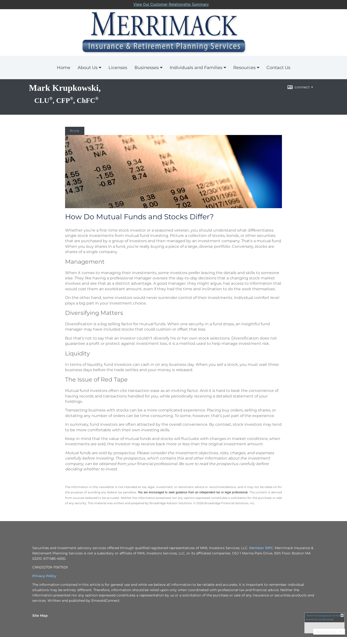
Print (75, 131)
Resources (244, 67)
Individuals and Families (196, 67)
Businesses (146, 67)
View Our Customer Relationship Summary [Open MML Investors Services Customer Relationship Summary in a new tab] (171, 4)
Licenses (117, 67)
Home (63, 67)
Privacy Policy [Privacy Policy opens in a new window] (44, 576)
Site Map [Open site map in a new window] (40, 615)
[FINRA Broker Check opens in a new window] (324, 622)
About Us (88, 67)
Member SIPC (261, 548)
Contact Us (278, 67)
